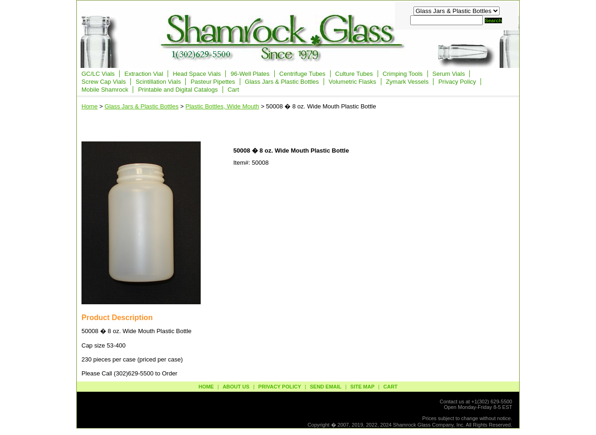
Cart (233, 89)
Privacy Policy (457, 81)
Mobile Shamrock (104, 89)
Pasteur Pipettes (212, 81)
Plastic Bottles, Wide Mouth (222, 106)
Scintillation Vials (158, 81)
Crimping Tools (403, 73)
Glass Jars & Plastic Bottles (282, 81)
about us (236, 386)
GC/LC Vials (98, 73)
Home (89, 106)
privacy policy (279, 386)
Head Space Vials (197, 73)
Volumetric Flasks (352, 81)
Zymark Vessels (407, 81)
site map (362, 386)
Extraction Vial (143, 73)
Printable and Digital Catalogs (177, 89)
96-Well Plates (250, 73)
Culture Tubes (354, 73)
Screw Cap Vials (103, 81)
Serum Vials (449, 73)
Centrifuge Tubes (302, 73)
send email (325, 386)
